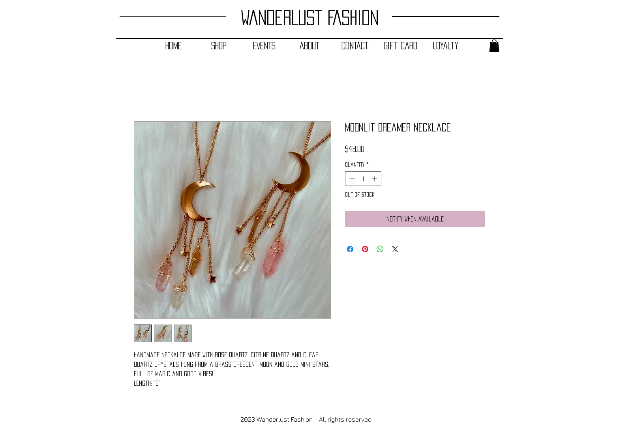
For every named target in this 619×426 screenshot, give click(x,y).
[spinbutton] (363, 179)
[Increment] (375, 179)
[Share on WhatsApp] (380, 249)
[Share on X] (395, 249)
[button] (494, 45)
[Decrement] (351, 179)
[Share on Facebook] (350, 249)
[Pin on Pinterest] (365, 249)
